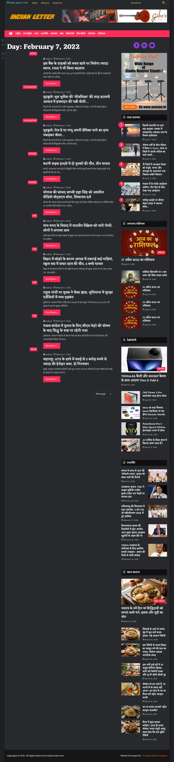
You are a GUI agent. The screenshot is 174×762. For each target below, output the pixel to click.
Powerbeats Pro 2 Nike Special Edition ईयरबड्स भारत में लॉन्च (154, 427)
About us (45, 3)
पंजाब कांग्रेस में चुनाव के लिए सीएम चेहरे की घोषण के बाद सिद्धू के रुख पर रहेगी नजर (76, 328)
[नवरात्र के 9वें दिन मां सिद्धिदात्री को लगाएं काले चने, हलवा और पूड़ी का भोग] (144, 592)
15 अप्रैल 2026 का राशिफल (151, 304)
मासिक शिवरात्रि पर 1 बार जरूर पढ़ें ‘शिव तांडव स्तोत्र (155, 274)
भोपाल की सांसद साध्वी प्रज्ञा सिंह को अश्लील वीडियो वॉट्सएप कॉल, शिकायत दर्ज (73, 194)
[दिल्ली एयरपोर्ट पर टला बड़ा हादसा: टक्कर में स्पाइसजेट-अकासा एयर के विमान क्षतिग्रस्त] (130, 130)
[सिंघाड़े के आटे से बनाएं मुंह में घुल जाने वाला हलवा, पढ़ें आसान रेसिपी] (130, 634)
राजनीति (44, 34)
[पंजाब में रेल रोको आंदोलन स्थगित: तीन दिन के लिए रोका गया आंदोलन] (130, 188)
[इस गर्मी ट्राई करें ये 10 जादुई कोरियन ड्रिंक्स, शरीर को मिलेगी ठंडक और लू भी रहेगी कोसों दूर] (130, 669)
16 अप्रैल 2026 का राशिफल (151, 289)
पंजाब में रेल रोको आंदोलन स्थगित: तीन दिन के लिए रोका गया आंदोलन (155, 187)
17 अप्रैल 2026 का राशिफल (137, 260)
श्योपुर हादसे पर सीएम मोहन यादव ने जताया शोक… (153, 203)
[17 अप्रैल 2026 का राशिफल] (144, 243)
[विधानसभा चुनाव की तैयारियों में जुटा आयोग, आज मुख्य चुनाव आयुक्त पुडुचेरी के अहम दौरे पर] (157, 530)
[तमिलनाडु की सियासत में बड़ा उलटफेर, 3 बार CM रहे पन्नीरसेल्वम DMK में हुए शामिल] (157, 511)
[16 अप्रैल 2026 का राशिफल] (130, 292)
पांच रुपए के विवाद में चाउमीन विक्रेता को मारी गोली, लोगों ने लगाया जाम (77, 228)
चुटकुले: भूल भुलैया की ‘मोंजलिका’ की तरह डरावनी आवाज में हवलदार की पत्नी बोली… (76, 99)
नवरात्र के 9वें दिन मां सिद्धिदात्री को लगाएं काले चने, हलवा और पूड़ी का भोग (142, 613)
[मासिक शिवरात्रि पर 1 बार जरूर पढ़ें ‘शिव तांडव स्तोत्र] (130, 276)
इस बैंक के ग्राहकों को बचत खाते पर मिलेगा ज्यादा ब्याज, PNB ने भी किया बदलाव (75, 66)
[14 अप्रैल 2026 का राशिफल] (130, 322)
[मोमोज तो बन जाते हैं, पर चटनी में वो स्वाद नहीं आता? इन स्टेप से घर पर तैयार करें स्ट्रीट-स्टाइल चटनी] (130, 689)
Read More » (52, 83)
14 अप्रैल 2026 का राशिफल (151, 319)
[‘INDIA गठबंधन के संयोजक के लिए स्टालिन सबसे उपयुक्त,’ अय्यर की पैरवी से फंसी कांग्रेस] (157, 550)
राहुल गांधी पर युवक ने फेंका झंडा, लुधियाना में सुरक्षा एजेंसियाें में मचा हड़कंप (78, 295)
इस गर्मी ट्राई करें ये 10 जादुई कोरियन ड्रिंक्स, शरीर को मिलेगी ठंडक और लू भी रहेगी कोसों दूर (154, 670)
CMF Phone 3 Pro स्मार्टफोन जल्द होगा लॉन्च (154, 394)
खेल (62, 34)
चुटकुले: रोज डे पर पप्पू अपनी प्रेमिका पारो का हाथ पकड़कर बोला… (75, 132)
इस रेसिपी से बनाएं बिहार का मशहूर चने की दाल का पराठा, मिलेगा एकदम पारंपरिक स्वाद (154, 650)
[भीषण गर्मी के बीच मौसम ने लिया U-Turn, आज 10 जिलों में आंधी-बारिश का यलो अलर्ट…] (130, 150)
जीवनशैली (80, 34)
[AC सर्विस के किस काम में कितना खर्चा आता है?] (130, 445)
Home (35, 3)
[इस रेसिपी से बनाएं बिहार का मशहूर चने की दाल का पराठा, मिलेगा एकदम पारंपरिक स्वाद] (130, 650)
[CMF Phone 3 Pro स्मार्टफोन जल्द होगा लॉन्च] (130, 397)
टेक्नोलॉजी (70, 34)
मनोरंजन (91, 34)
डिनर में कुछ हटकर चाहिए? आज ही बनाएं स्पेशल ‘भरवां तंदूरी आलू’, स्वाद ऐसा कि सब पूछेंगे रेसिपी (154, 729)
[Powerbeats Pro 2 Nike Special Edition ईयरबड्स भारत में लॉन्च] (130, 428)
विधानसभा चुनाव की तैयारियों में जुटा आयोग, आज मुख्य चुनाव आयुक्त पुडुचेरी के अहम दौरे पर (133, 531)
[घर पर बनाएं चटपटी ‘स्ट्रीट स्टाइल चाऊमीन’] (130, 711)
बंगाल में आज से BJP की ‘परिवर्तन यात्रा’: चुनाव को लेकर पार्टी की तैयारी (133, 474)
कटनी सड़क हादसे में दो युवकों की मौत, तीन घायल (76, 164)
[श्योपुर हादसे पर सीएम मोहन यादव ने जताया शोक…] (130, 205)
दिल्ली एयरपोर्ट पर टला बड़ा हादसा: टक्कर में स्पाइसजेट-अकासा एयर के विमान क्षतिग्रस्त (155, 130)
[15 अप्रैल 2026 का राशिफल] (130, 307)
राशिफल (101, 34)
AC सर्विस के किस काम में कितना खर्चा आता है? (155, 442)
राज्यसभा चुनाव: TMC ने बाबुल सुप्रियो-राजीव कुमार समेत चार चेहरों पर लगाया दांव (133, 492)
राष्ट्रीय (18, 34)
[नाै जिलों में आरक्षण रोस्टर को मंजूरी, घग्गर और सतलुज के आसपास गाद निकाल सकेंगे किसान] (130, 169)
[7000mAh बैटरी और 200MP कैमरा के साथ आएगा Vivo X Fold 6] (144, 359)
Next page (103, 394)
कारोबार (54, 34)
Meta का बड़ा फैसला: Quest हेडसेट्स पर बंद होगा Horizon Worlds (154, 411)
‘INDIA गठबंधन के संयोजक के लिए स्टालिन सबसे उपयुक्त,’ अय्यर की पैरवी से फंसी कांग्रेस (133, 550)
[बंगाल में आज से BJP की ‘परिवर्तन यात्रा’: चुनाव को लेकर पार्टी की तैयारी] (157, 475)
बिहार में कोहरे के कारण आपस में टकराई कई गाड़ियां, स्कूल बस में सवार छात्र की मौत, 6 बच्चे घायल (78, 261)
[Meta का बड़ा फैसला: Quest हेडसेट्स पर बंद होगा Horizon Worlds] (130, 412)
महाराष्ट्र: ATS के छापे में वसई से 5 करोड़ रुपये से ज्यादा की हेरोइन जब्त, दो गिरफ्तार (75, 361)
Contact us (57, 3)
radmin (49, 59)
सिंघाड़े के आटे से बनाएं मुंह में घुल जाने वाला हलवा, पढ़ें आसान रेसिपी (154, 632)
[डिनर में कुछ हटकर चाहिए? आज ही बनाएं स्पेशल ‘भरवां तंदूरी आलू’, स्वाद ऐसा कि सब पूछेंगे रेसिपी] (130, 727)
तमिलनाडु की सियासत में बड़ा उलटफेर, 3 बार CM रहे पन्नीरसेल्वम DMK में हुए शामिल (133, 511)
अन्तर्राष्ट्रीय (27, 34)
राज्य (36, 34)
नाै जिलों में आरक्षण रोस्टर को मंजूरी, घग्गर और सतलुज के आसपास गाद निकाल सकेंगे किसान (154, 169)
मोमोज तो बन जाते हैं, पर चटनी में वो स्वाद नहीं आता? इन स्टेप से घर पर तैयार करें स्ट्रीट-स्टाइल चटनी (154, 691)
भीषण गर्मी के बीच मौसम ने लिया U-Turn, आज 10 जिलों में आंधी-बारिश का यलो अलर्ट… (155, 150)
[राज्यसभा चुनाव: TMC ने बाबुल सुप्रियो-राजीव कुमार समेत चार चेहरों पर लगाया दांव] (157, 491)
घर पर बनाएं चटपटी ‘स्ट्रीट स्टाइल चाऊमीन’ (155, 709)
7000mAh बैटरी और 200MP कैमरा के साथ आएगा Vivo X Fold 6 (143, 378)
